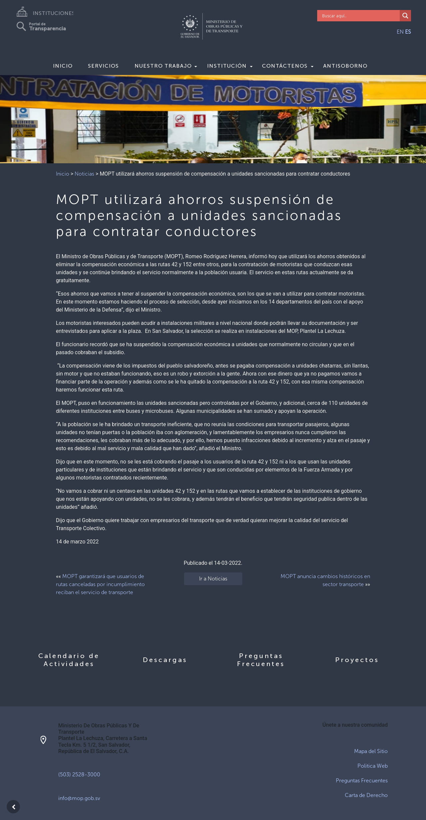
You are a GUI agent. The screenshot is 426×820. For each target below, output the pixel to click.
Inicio (63, 66)
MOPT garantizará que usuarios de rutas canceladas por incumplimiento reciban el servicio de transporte (100, 584)
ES (408, 32)
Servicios (103, 66)
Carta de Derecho (366, 795)
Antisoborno (345, 66)
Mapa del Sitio (371, 751)
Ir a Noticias (213, 578)
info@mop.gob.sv (79, 798)
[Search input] (360, 15)
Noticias (84, 174)
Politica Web (372, 766)
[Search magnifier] (405, 15)
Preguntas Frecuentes (362, 780)
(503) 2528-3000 (79, 774)
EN (400, 32)
